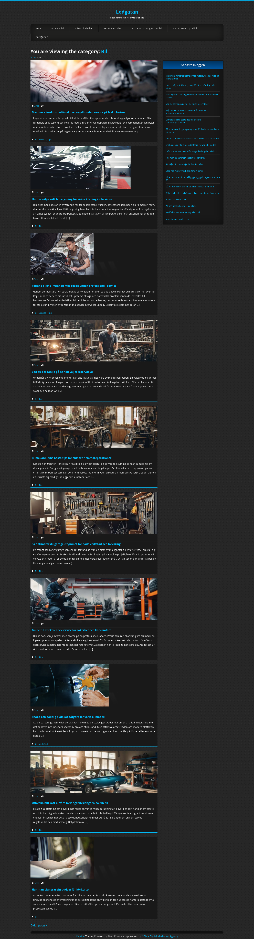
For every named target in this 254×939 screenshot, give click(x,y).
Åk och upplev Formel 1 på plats (181, 206)
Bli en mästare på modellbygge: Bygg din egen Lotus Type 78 (193, 178)
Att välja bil (57, 28)
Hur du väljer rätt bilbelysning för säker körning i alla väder (72, 199)
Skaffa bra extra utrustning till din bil (183, 212)
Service (42, 139)
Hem (38, 28)
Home (33, 57)
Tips (50, 139)
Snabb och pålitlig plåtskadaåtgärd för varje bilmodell (68, 717)
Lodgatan (127, 11)
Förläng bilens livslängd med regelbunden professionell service (74, 286)
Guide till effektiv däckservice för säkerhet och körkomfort (71, 630)
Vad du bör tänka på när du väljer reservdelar (62, 372)
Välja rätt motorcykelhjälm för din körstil (184, 170)
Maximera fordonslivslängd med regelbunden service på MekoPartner (79, 112)
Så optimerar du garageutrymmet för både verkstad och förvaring (76, 544)
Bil (104, 51)
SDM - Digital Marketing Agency (160, 936)
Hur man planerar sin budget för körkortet (60, 889)
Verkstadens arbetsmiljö (177, 219)
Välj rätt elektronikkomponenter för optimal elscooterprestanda (186, 112)
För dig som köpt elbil (185, 28)
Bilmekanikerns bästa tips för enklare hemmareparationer (71, 458)
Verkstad (43, 743)
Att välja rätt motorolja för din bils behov (185, 164)
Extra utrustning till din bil (147, 28)
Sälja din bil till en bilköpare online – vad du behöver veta (192, 193)
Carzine (80, 936)
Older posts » (38, 925)
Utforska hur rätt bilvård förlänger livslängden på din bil (70, 803)
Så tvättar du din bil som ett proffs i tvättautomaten (190, 186)
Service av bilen (113, 28)
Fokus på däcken (84, 28)
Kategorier (42, 36)
